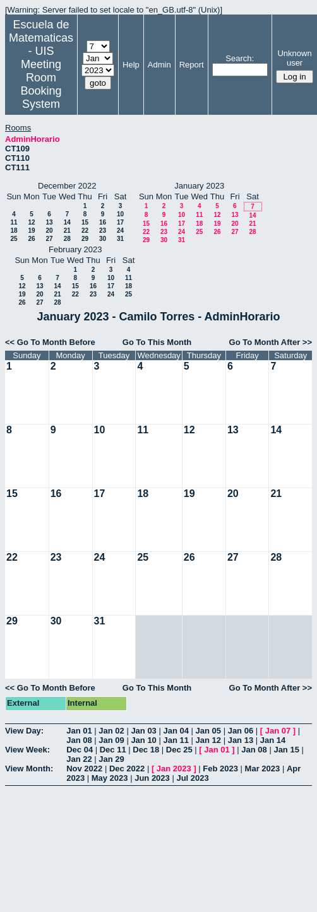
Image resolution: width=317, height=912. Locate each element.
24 (120, 230)
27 (48, 238)
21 (67, 230)
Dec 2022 (127, 768)
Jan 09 (111, 740)
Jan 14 (272, 740)
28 (67, 238)
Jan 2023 (174, 768)
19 (31, 230)
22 (84, 230)
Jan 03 (143, 730)
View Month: (29, 768)
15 (84, 222)
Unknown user (294, 58)
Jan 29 (111, 759)
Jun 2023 (152, 778)
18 (13, 230)
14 (67, 222)
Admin (159, 64)
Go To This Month (157, 342)
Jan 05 (208, 730)
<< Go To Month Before (50, 342)
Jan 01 (79, 730)
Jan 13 (240, 740)
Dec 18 (146, 749)
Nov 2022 (84, 768)
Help (131, 64)
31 (120, 238)
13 (48, 222)
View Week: (27, 749)
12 (31, 222)
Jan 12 (208, 740)
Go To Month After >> (270, 342)
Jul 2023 (192, 778)
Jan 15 (286, 749)
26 (31, 238)
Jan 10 (143, 740)
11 (13, 222)
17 (120, 222)
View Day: (24, 730)
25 (13, 238)
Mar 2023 (262, 768)
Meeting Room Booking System (40, 84)
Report (191, 64)
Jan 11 (175, 740)
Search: (239, 58)
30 (102, 238)
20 (48, 230)
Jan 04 (175, 730)
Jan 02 (111, 730)
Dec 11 (113, 749)
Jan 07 (277, 730)
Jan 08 (79, 740)
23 (102, 230)
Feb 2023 (220, 768)
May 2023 (110, 778)
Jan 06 (240, 730)
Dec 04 (79, 749)
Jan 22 (79, 759)
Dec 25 (179, 749)
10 (120, 214)
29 (84, 238)
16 (102, 222)
